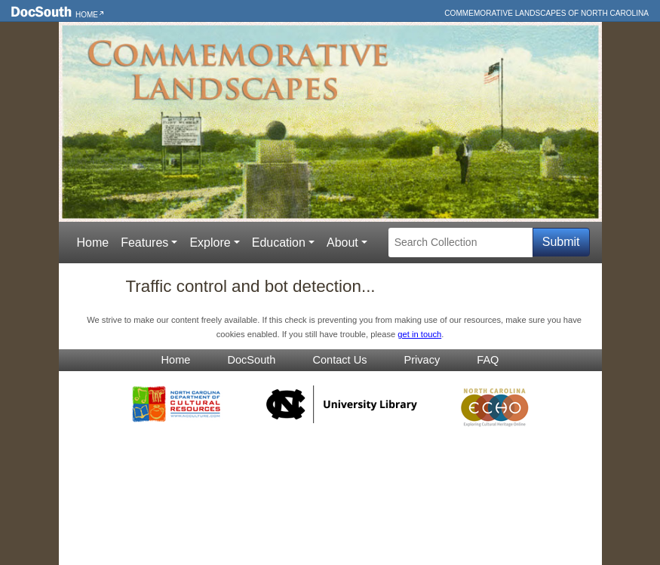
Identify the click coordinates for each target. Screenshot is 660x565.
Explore (209, 242)
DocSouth (251, 360)
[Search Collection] (460, 242)
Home (86, 15)
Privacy (422, 360)
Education (278, 242)
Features (144, 242)
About (342, 242)
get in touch (419, 334)
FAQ (488, 360)
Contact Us (339, 360)
